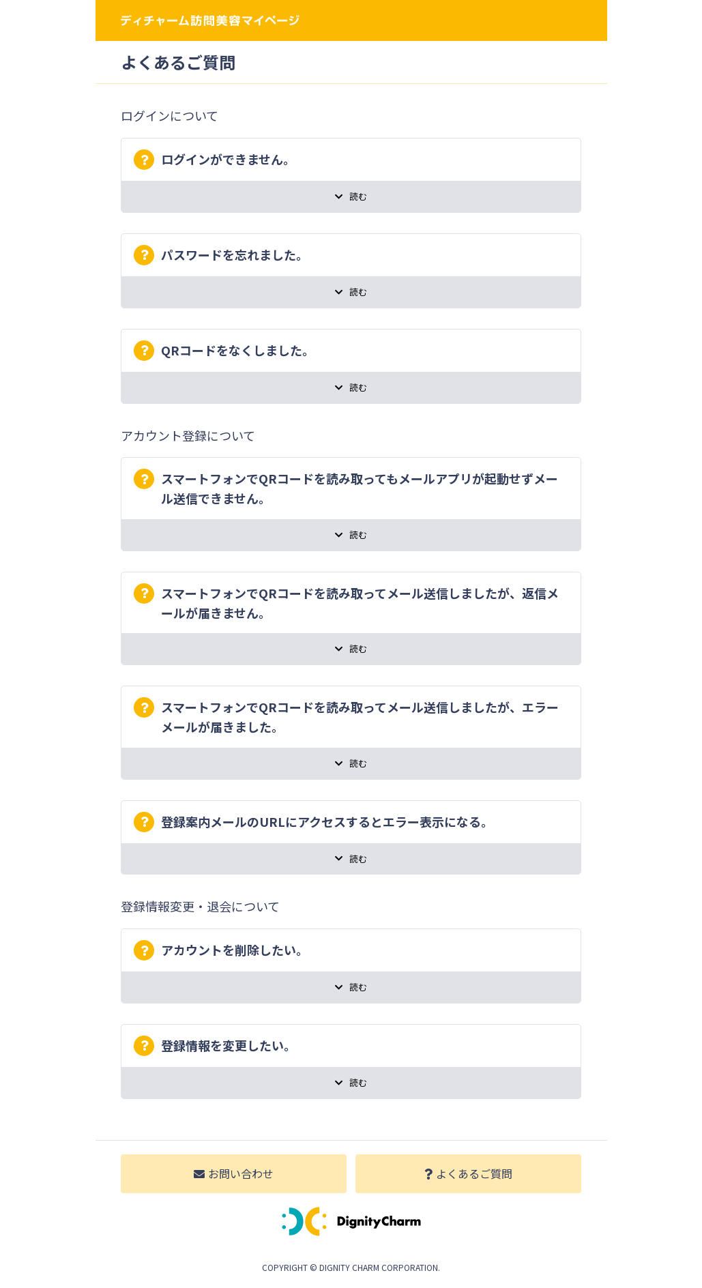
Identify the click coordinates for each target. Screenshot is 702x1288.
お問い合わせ (234, 1173)
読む (351, 196)
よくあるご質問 (468, 1173)
